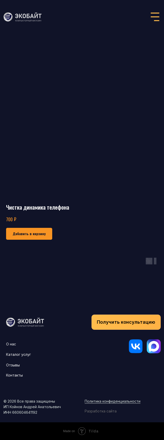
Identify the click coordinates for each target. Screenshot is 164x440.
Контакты (14, 375)
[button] (126, 322)
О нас (11, 344)
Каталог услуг (18, 354)
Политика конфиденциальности (112, 401)
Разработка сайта (101, 411)
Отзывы (13, 365)
